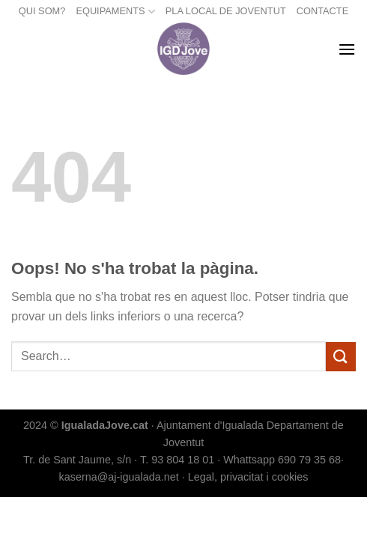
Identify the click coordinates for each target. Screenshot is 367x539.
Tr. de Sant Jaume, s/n (77, 460)
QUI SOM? (42, 10)
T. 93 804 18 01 (177, 460)
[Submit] (341, 356)
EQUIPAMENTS (115, 11)
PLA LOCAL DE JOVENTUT (226, 10)
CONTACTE (322, 10)
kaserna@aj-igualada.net (119, 477)
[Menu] (347, 49)
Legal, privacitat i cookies (248, 477)
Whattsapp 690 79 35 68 (282, 460)
